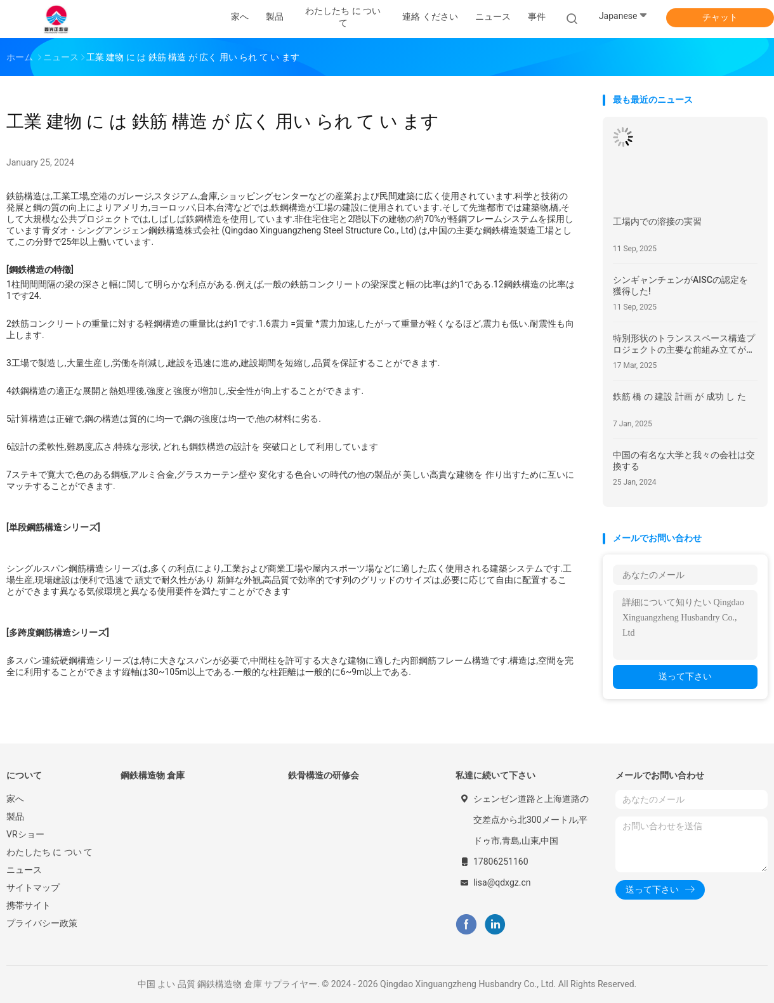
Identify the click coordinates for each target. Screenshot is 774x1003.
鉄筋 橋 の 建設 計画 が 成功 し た (679, 396)
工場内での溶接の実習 (657, 221)
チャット (720, 17)
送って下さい (685, 676)
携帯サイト (28, 905)
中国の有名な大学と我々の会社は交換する (684, 460)
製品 (15, 816)
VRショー (25, 834)
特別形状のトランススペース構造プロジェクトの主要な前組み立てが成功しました (684, 344)
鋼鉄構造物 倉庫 (153, 775)
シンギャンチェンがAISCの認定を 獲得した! (680, 285)
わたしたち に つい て (49, 852)
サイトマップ (33, 887)
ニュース (24, 870)
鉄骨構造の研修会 (323, 775)
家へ (15, 799)
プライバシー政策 (41, 923)
